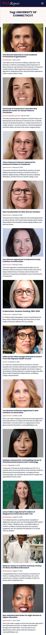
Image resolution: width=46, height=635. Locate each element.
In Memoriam (7, 314)
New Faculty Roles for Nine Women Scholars (21, 212)
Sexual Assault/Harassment (11, 116)
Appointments (7, 167)
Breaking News (7, 60)
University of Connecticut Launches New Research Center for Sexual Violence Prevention (20, 110)
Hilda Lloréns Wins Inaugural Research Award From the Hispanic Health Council (22, 357)
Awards (5, 362)
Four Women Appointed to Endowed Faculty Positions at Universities (21, 260)
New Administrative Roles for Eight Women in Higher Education (22, 616)
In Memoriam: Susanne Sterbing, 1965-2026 (21, 311)
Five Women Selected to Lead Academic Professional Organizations (20, 56)
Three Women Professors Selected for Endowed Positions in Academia (19, 163)
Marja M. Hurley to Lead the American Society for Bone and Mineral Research (22, 567)
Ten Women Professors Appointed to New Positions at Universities (20, 411)
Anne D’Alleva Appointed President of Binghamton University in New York (19, 513)
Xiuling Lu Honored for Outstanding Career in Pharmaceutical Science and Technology (22, 461)
